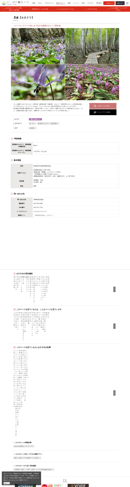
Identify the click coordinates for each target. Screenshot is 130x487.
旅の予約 (9, 441)
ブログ (69, 431)
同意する (6, 483)
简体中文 (101, 429)
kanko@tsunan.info (39, 211)
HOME (7, 411)
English (100, 424)
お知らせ (9, 449)
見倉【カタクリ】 (30, 411)
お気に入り (110, 3)
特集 (7, 424)
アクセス (9, 444)
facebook (70, 424)
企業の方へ (120, 3)
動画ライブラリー (42, 444)
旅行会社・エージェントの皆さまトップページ (50, 425)
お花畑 (31, 128)
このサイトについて (43, 429)
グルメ (8, 429)
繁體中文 (101, 431)
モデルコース (10, 431)
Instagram (70, 429)
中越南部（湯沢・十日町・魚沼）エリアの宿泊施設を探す (33, 386)
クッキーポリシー (11, 480)
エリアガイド (10, 426)
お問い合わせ (102, 447)
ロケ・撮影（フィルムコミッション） (49, 458)
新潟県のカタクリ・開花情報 (47, 123)
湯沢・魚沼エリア (35, 119)
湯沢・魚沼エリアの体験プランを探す (26, 375)
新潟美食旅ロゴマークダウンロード (48, 451)
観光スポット (10, 434)
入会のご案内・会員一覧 (44, 434)
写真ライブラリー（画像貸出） (47, 441)
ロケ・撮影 (69, 475)
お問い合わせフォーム (106, 475)
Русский (101, 434)
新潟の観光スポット (16, 411)
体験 (7, 436)
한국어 (100, 426)
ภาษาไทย (101, 436)
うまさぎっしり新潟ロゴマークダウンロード (50, 454)
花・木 (31, 123)
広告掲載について (42, 436)
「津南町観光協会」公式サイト (43, 215)
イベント (9, 439)
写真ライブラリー (71, 470)
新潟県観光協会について (44, 431)
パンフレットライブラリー (45, 446)
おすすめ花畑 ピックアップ (23, 363)
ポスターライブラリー (44, 449)
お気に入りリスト (11, 446)
